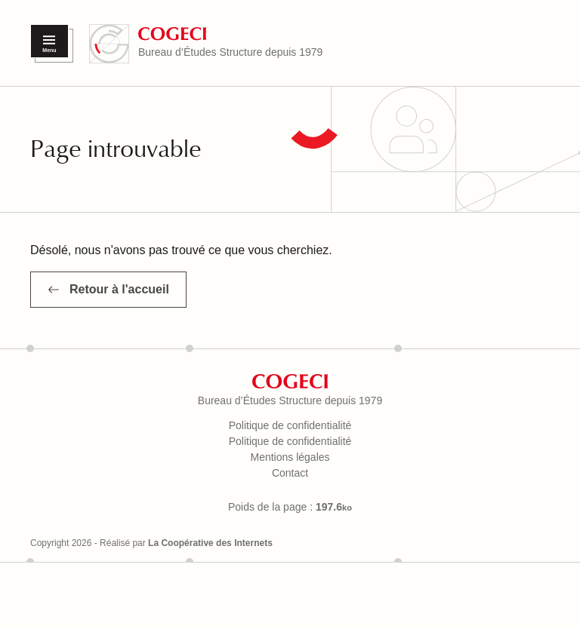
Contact (290, 473)
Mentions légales (289, 457)
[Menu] (49, 41)
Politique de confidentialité (290, 425)
